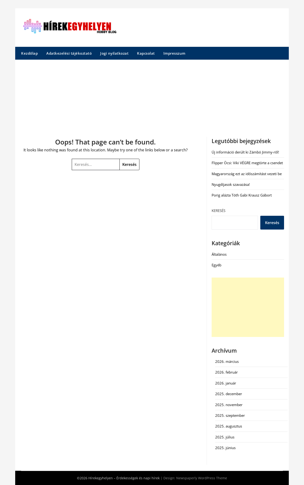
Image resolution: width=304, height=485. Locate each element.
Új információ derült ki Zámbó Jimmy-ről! (245, 152)
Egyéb (216, 265)
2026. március (227, 361)
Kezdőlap (29, 53)
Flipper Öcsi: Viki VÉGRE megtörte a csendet (247, 162)
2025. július (224, 437)
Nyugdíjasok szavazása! (231, 184)
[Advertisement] (152, 95)
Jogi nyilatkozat (114, 53)
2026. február (226, 372)
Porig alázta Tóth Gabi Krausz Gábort (242, 195)
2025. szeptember (230, 415)
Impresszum (174, 53)
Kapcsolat (146, 53)
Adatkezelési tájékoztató (69, 53)
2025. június (225, 447)
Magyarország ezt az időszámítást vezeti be (247, 173)
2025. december (228, 393)
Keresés (218, 210)
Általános (219, 254)
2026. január (225, 383)
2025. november (228, 404)
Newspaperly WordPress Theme (201, 478)
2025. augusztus (228, 426)
